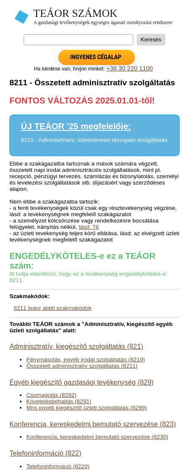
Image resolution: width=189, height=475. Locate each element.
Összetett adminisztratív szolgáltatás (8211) (82, 366)
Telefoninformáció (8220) (57, 466)
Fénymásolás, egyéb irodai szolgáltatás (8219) (85, 359)
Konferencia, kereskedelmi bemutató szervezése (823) (92, 424)
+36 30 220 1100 (129, 68)
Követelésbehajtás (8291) (58, 401)
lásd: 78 (88, 227)
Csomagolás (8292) (51, 395)
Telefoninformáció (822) (45, 453)
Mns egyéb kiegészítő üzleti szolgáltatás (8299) (86, 407)
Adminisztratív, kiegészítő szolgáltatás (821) (76, 346)
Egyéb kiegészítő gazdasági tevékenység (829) (81, 382)
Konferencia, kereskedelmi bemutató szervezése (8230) (97, 437)
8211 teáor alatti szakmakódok (52, 308)
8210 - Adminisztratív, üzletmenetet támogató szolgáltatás (94, 140)
